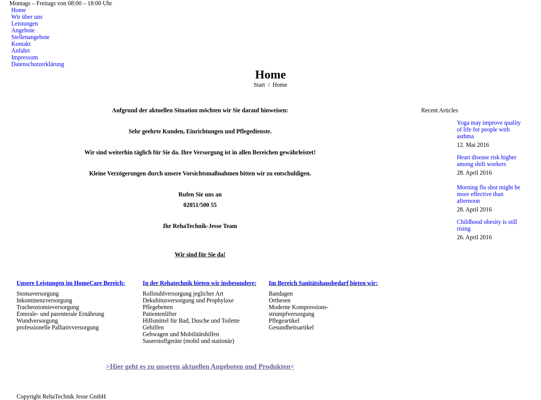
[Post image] (436, 130)
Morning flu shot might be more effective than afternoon (488, 194)
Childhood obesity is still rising (487, 225)
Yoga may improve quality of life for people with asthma (489, 129)
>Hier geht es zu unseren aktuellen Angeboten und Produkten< (200, 366)
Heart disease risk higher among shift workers (487, 160)
